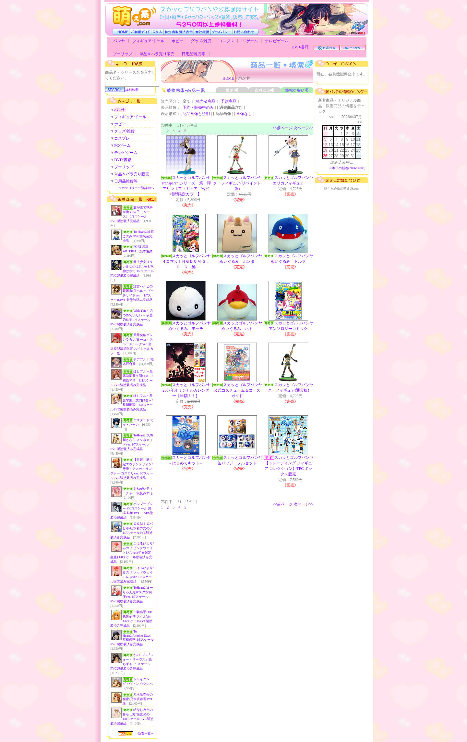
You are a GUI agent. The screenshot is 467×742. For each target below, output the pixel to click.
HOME (228, 78)
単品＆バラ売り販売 (156, 54)
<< (331, 117)
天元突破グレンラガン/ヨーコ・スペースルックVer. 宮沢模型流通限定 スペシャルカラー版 (131, 344)
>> (359, 122)
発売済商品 (205, 101)
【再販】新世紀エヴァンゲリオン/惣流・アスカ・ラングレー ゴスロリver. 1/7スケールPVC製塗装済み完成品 (131, 469)
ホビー (177, 41)
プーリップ (122, 54)
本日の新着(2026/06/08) (348, 168)
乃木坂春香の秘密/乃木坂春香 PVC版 (138, 699)
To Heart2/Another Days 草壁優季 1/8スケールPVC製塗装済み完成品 (131, 638)
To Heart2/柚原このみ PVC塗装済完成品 (138, 236)
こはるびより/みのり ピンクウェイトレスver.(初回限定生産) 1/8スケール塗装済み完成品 (132, 552)
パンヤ (119, 41)
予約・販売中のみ (198, 107)
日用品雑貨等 (193, 54)
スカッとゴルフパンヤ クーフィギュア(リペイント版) (239, 183)
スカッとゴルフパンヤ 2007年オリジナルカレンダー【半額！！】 (188, 390)
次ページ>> (303, 128)
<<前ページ (282, 128)
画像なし (244, 113)
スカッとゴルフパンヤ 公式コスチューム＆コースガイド (240, 390)
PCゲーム (249, 41)
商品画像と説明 (196, 113)
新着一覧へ (146, 733)
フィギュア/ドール (148, 41)
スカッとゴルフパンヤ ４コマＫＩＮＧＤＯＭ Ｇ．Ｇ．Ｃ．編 (188, 261)
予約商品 (228, 101)
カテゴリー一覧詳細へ (138, 188)
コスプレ (226, 41)
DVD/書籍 (300, 47)
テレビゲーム (276, 41)
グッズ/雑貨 (201, 41)
